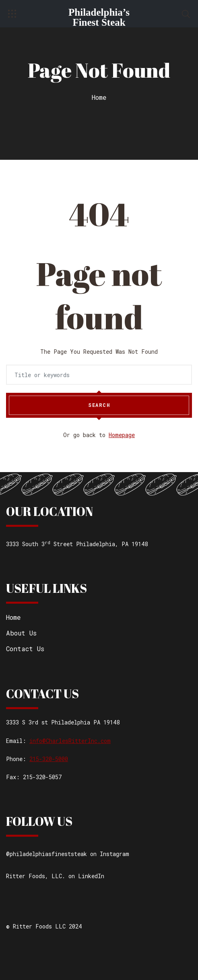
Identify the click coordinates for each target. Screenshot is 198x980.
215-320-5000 (48, 759)
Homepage (122, 435)
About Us (21, 633)
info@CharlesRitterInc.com (70, 741)
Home (99, 97)
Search (99, 405)
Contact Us (25, 648)
